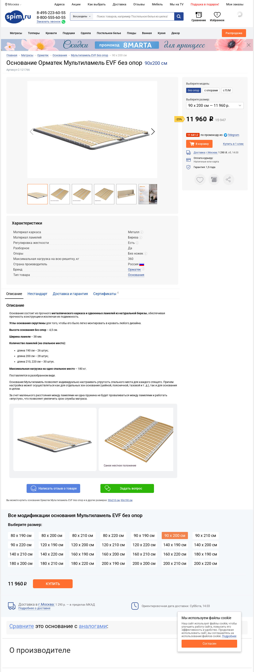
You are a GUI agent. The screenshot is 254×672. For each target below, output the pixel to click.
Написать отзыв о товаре (57, 488)
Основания (136, 275)
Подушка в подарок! (205, 4)
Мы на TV (177, 4)
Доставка (119, 4)
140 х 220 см (51, 554)
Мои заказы (234, 4)
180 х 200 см (21, 563)
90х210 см (114, 500)
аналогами (93, 626)
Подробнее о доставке (34, 608)
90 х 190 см (144, 535)
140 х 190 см (174, 544)
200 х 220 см (205, 563)
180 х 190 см (205, 554)
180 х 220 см (82, 563)
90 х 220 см (21, 544)
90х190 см (126, 500)
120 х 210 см (113, 544)
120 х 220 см (144, 544)
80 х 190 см (21, 535)
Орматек (134, 269)
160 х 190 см (82, 554)
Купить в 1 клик (233, 143)
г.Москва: (212, 152)
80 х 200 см (51, 535)
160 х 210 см (144, 554)
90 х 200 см (175, 535)
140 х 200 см (205, 544)
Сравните (21, 626)
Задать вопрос (131, 488)
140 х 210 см (21, 554)
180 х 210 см (51, 563)
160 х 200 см (113, 554)
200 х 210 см (174, 563)
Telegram (233, 134)
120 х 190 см (51, 544)
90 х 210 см (205, 535)
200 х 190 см (113, 563)
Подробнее (229, 636)
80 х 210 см (82, 535)
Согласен (209, 643)
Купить (53, 584)
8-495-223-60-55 (51, 12)
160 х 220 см (174, 554)
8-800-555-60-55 (51, 17)
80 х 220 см (113, 535)
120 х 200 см (82, 544)
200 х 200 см (144, 563)
